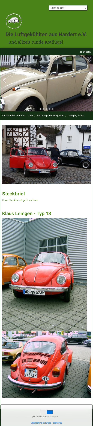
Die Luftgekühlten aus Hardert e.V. (46, 34)
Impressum (28, 414)
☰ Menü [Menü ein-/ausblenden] (85, 51)
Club (30, 115)
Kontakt (17, 414)
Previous (4, 80)
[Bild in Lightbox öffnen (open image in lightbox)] (46, 154)
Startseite (6, 414)
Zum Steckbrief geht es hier (20, 200)
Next (88, 80)
